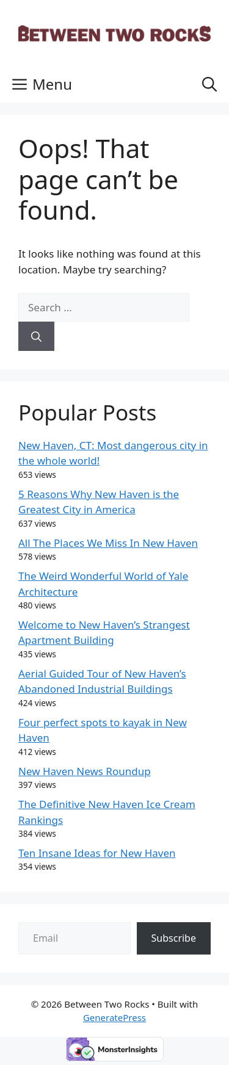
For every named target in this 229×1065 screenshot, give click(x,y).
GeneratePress (114, 1017)
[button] (209, 84)
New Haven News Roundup (84, 771)
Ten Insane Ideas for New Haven (97, 853)
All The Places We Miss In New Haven (108, 543)
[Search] (36, 336)
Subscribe (173, 938)
